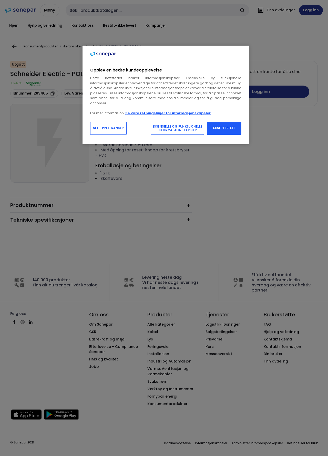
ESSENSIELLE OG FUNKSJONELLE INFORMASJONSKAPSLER (177, 128)
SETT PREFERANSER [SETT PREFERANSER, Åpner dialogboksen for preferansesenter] (108, 128)
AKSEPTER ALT (224, 128)
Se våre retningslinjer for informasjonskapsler (168, 113)
